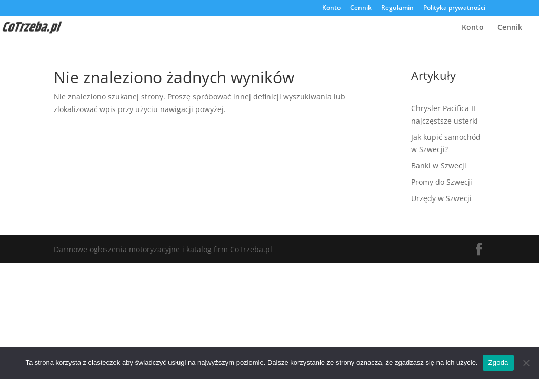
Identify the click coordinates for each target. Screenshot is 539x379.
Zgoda (498, 362)
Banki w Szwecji (438, 166)
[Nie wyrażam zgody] (526, 362)
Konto (331, 8)
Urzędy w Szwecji (441, 198)
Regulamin (397, 8)
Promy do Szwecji (441, 182)
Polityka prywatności (454, 8)
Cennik (361, 8)
